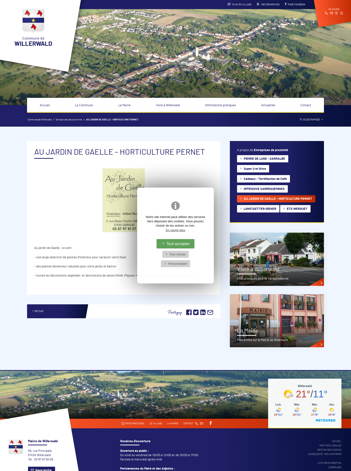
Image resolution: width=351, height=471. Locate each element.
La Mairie (124, 105)
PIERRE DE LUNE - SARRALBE (264, 158)
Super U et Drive (255, 169)
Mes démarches (268, 4)
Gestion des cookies (329, 450)
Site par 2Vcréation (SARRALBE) (329, 465)
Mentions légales (330, 445)
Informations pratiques (220, 105)
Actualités (268, 105)
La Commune (84, 105)
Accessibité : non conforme (324, 454)
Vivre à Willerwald (168, 105)
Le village (155, 423)
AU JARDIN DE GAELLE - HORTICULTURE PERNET (278, 198)
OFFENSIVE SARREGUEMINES (264, 189)
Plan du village (239, 4)
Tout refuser (178, 254)
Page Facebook (295, 4)
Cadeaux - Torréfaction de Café (265, 179)
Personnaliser (177, 263)
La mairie (172, 423)
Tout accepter (178, 243)
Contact (305, 105)
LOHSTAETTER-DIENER (260, 209)
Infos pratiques (132, 423)
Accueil (45, 105)
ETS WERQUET (297, 209)
